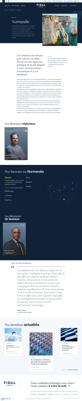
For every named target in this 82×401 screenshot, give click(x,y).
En (6, 1)
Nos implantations (12, 10)
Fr (3, 1)
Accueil (6, 10)
